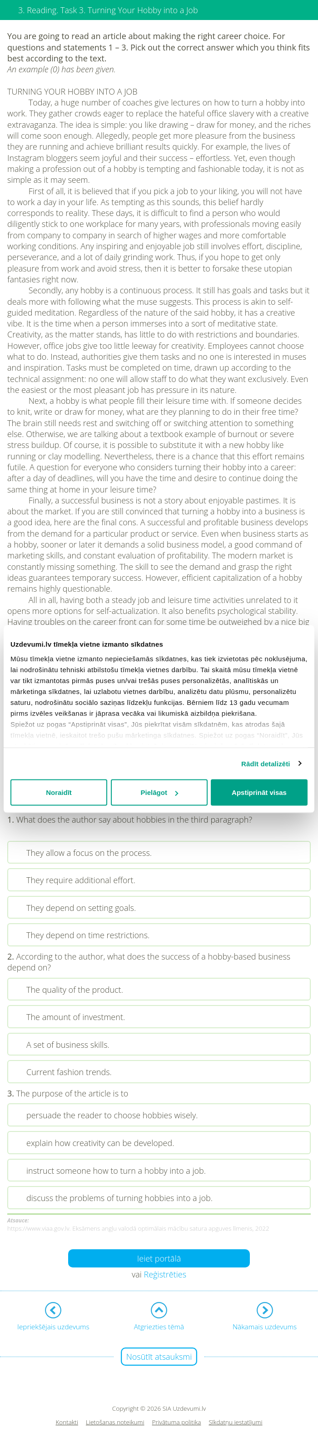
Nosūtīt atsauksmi (159, 1356)
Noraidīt (59, 792)
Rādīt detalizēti (265, 763)
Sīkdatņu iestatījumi (235, 1422)
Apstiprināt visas (259, 792)
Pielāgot (159, 792)
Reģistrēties (165, 1274)
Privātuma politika (176, 1422)
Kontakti (66, 1422)
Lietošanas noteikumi (115, 1422)
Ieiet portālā (159, 1258)
